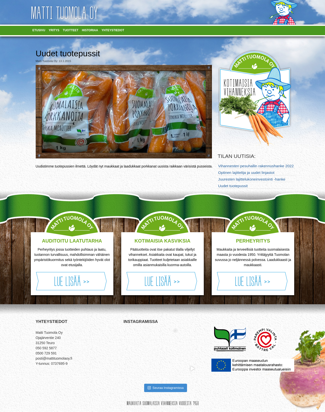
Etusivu (39, 30)
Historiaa (90, 30)
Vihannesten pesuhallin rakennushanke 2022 (256, 166)
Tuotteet (70, 30)
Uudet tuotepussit (233, 186)
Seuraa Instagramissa (166, 388)
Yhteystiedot (113, 30)
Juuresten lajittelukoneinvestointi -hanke (251, 179)
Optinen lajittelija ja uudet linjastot (246, 172)
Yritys (54, 30)
